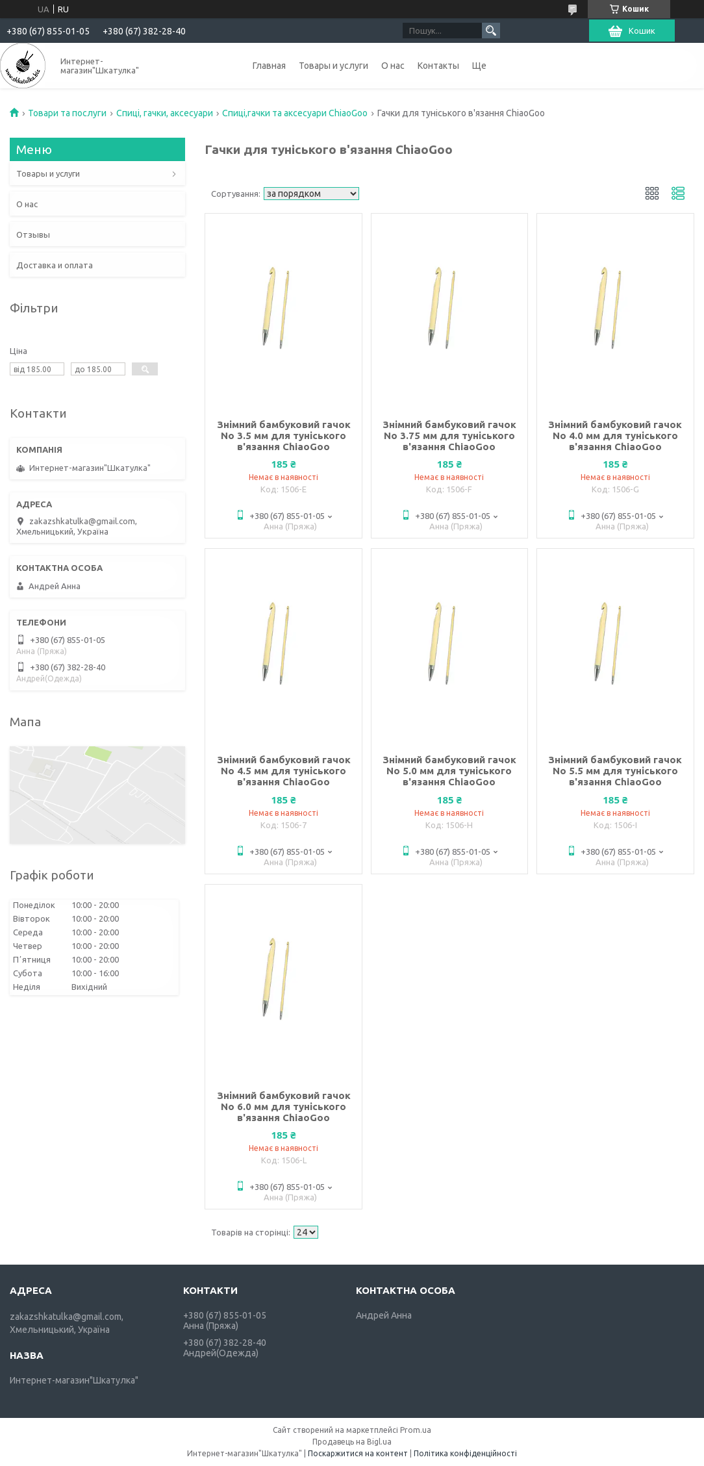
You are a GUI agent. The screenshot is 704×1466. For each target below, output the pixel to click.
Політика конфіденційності (465, 1453)
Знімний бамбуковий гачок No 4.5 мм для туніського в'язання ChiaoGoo (284, 770)
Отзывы (33, 234)
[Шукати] (491, 30)
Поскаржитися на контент (358, 1453)
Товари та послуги (67, 113)
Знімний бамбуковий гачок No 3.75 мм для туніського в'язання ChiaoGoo (449, 435)
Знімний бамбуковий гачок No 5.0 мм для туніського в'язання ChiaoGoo (449, 770)
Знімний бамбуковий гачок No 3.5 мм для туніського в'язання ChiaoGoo (284, 435)
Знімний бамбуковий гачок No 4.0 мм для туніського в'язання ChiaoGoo (615, 435)
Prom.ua (415, 1430)
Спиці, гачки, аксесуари (164, 113)
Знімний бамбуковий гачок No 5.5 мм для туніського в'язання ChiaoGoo (615, 770)
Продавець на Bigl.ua (352, 1441)
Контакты (438, 65)
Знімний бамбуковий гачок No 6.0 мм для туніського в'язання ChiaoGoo (284, 1106)
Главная (269, 65)
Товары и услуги (333, 65)
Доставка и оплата (54, 265)
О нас (393, 65)
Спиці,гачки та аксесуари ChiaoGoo (295, 113)
